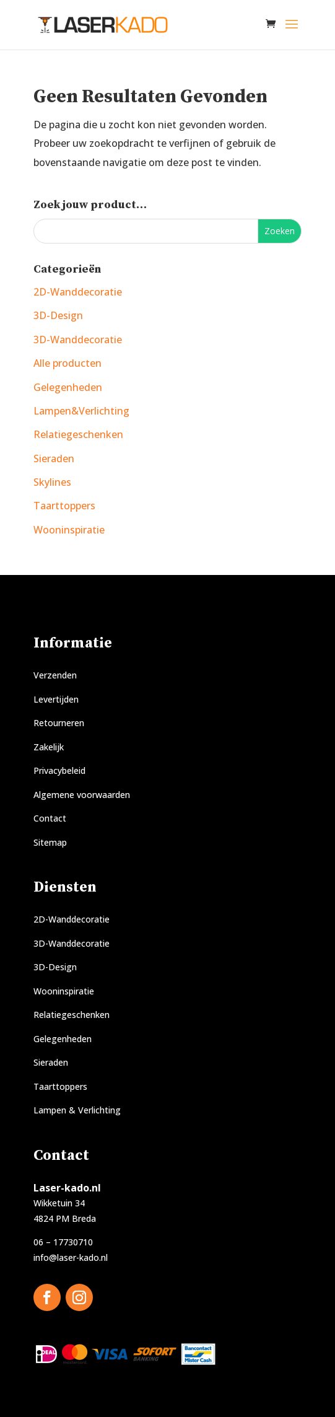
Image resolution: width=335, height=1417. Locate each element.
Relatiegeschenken (78, 434)
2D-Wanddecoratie (77, 292)
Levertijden (56, 699)
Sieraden (53, 458)
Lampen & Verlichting (77, 1110)
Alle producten (67, 363)
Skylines (52, 482)
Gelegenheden (67, 387)
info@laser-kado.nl (70, 1257)
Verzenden (55, 675)
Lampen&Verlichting (81, 411)
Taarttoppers (64, 505)
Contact (49, 818)
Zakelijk (48, 747)
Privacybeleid (59, 770)
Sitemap (50, 842)
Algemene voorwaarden (81, 795)
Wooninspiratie (69, 530)
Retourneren (58, 723)
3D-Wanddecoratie (77, 339)
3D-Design (58, 315)
